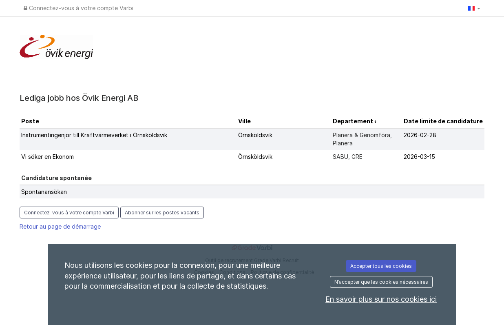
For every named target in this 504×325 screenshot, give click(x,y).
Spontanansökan (44, 191)
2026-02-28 (420, 134)
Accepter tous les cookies (381, 266)
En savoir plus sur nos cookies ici (381, 299)
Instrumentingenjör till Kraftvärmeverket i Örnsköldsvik (94, 134)
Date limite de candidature (443, 121)
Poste (30, 121)
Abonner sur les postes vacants (162, 212)
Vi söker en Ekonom (47, 156)
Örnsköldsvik (255, 134)
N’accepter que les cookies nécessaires (381, 282)
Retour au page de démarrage (60, 226)
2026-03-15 (419, 156)
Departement (353, 121)
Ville (244, 121)
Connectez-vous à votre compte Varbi (78, 7)
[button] (474, 8)
